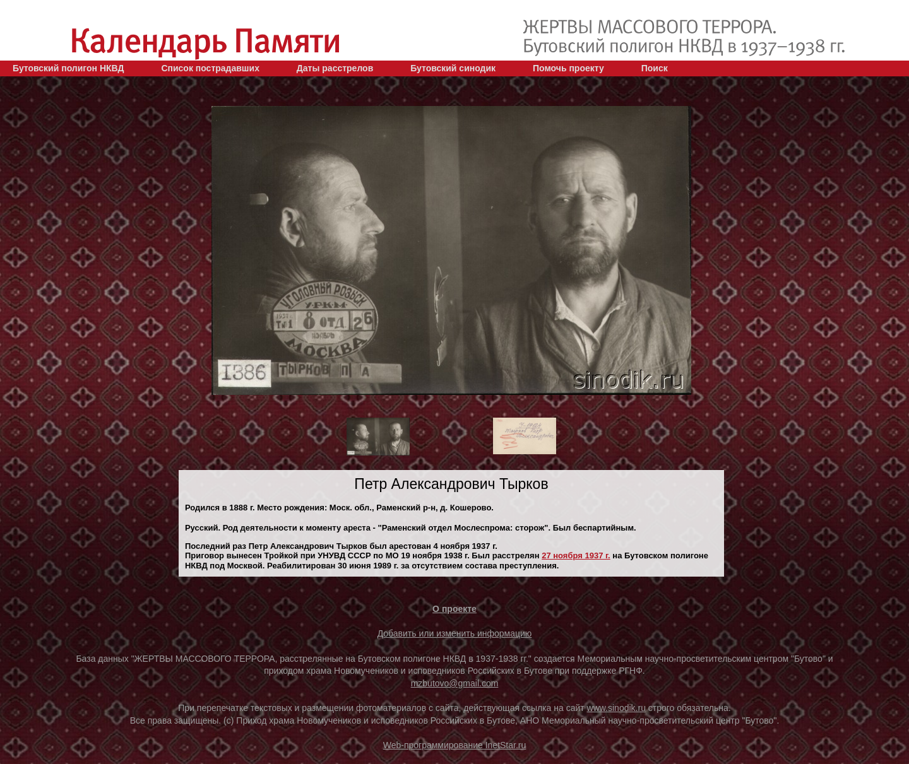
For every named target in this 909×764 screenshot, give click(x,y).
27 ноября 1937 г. (576, 555)
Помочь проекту (568, 68)
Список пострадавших (210, 68)
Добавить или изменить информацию (454, 633)
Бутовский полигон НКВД (68, 68)
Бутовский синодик (453, 68)
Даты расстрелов (335, 68)
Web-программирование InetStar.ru (454, 745)
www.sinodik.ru (616, 708)
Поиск (654, 68)
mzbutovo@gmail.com (455, 683)
